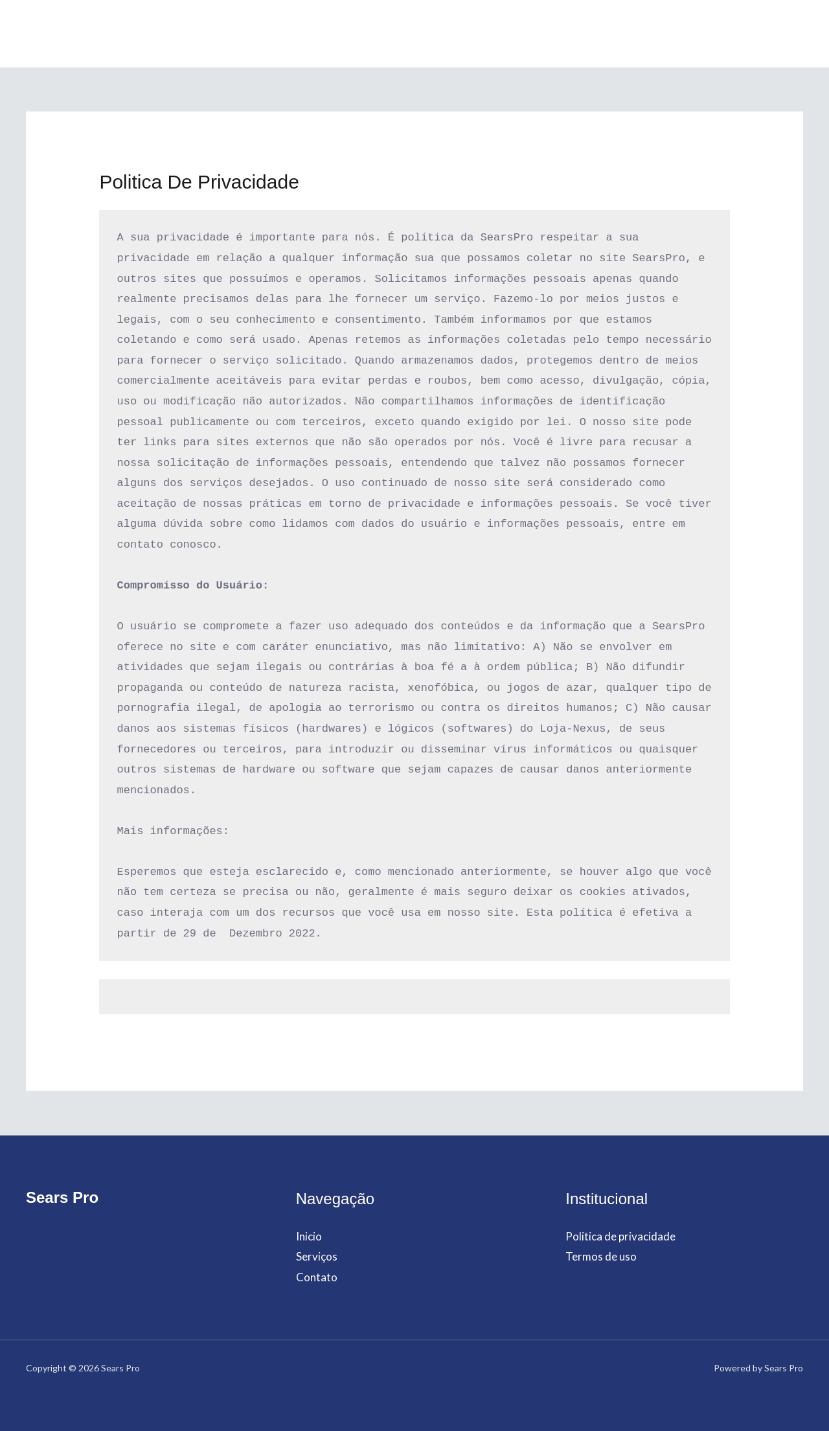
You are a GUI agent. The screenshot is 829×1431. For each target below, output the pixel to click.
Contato (470, 33)
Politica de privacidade (620, 1236)
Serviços (406, 33)
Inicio (351, 33)
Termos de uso (601, 1256)
